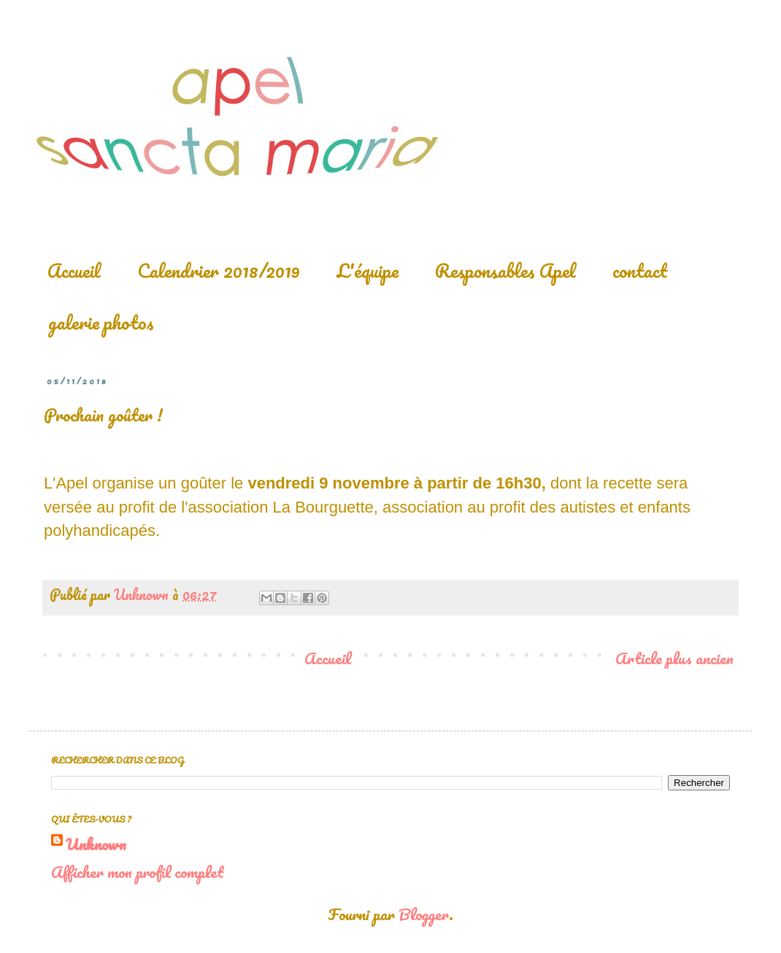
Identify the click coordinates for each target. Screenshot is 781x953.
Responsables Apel (505, 270)
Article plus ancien (674, 658)
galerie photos (101, 322)
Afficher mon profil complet (137, 871)
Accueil (74, 270)
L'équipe (367, 270)
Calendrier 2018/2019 (218, 270)
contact (639, 270)
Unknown (96, 844)
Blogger (424, 914)
